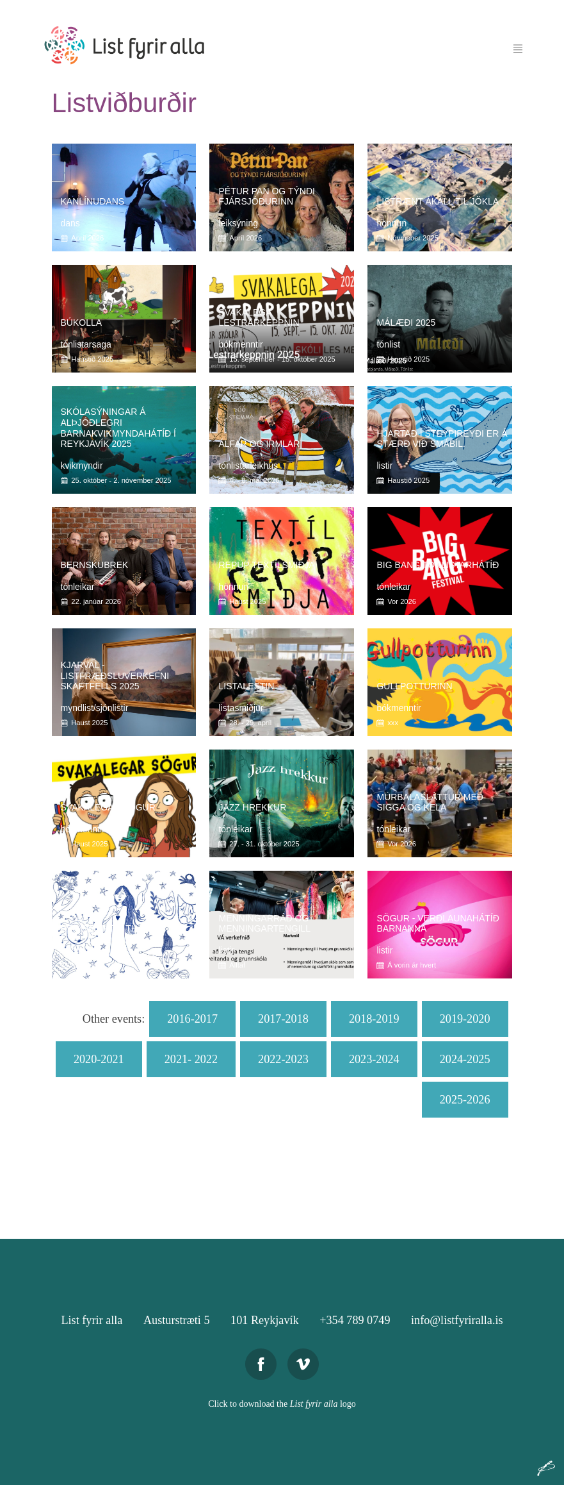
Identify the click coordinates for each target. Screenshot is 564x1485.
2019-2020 (465, 1018)
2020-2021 (99, 1059)
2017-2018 (283, 1018)
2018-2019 (374, 1018)
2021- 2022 (191, 1059)
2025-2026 (465, 1099)
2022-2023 (283, 1059)
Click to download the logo (282, 1404)
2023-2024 (374, 1059)
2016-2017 (192, 1018)
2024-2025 (465, 1059)
